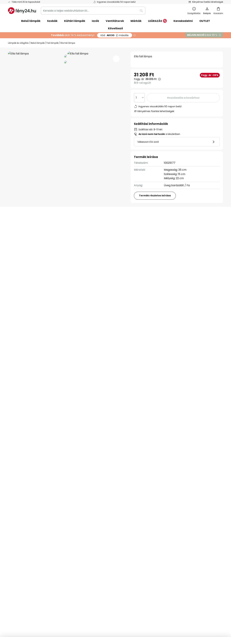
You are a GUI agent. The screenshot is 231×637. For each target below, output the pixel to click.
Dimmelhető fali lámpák (95, 356)
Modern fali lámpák (61, 356)
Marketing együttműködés (98, 528)
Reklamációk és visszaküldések (28, 539)
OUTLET (204, 21)
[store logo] (22, 10)
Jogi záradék (162, 539)
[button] (116, 58)
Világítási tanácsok (109, 534)
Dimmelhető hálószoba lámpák (135, 356)
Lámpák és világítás (18, 43)
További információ (71, 224)
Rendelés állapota (19, 534)
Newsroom (88, 539)
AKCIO (115, 35)
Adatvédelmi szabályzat (169, 528)
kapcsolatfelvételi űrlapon (71, 490)
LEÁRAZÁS (157, 21)
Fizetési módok (17, 545)
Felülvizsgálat (111, 224)
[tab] (26, 225)
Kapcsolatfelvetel (19, 522)
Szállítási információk (21, 551)
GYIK (11, 528)
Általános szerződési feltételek (174, 522)
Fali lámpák (52, 43)
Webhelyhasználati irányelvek (173, 534)
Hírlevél (86, 522)
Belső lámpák (38, 43)
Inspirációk (88, 534)
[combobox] (93, 10)
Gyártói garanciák (19, 557)
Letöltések (141, 224)
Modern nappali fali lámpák (26, 356)
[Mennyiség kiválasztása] (139, 97)
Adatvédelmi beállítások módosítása (62, 613)
